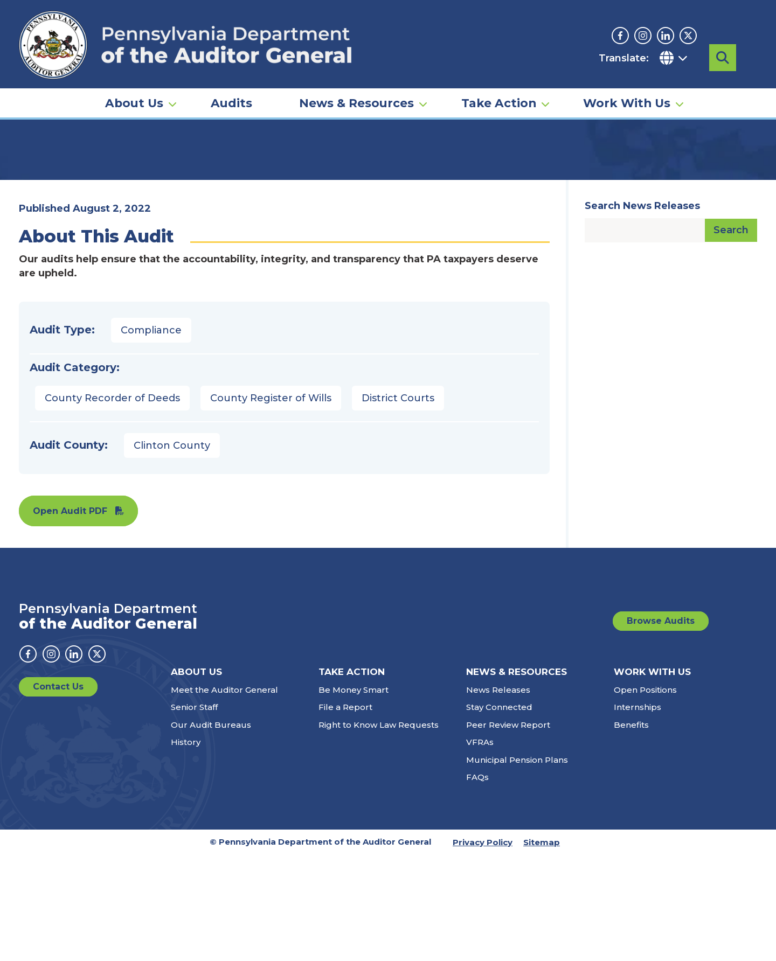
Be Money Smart (353, 796)
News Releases (498, 796)
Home (34, 164)
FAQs (477, 883)
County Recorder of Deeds (112, 504)
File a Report (345, 813)
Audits (231, 89)
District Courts (398, 504)
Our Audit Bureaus (211, 831)
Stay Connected (499, 813)
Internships (637, 813)
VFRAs (480, 848)
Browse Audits (661, 727)
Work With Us (626, 89)
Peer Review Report (508, 831)
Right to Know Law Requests (378, 831)
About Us (134, 89)
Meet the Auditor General (224, 796)
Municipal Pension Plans (517, 866)
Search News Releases (642, 312)
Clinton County (172, 552)
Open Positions (645, 796)
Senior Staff (194, 813)
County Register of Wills (270, 504)
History (185, 848)
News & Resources (356, 89)
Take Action (498, 89)
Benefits (631, 831)
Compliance (151, 436)
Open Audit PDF (70, 617)
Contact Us (58, 793)
